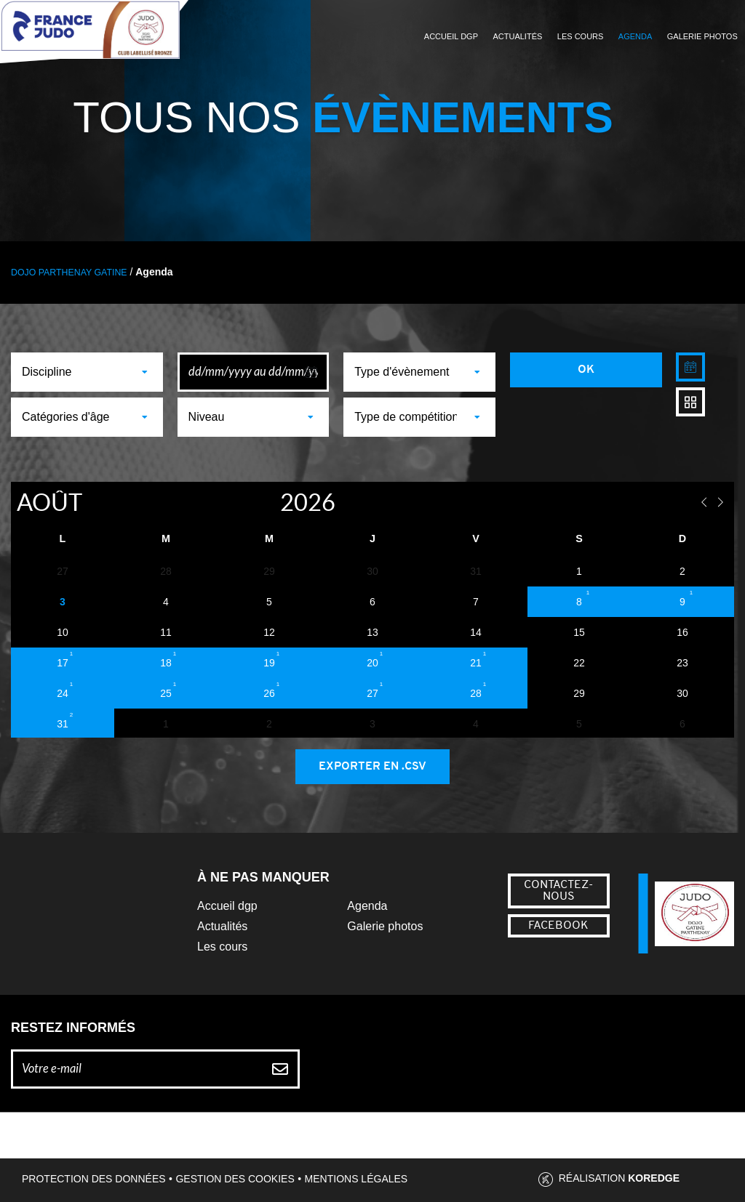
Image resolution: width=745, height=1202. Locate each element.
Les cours (580, 36)
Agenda (635, 36)
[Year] (264, 502)
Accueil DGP (451, 36)
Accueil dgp (227, 906)
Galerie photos (702, 36)
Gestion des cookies (234, 1179)
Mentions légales (356, 1179)
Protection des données (94, 1179)
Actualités (517, 36)
